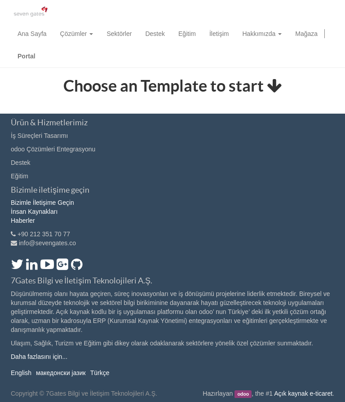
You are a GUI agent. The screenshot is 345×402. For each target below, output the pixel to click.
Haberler (23, 220)
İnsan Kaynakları (34, 211)
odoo (243, 394)
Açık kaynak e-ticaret (303, 393)
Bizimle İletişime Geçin (42, 202)
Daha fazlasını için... (39, 356)
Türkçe (100, 372)
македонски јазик (61, 372)
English (21, 372)
